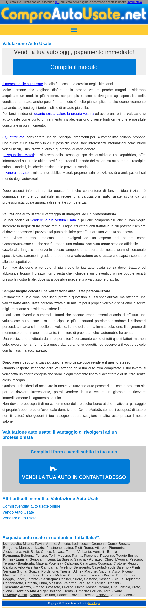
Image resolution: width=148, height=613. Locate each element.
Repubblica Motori (19, 155)
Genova (36, 559)
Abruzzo (95, 559)
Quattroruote (14, 137)
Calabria (71, 563)
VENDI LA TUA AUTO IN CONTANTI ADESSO (74, 477)
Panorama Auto (16, 173)
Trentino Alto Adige (31, 591)
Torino (70, 552)
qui (57, 2)
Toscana (11, 587)
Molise (60, 575)
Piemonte (116, 548)
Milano (28, 544)
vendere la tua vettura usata (53, 220)
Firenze (38, 587)
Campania (49, 567)
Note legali (94, 603)
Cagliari (65, 579)
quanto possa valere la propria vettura (64, 113)
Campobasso (78, 575)
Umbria (82, 591)
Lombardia (12, 544)
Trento (68, 591)
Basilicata (26, 563)
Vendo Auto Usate (18, 512)
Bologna (27, 555)
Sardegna (49, 579)
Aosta (22, 595)
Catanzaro (88, 563)
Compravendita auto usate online (31, 506)
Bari (119, 575)
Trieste (65, 571)
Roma (88, 548)
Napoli (110, 567)
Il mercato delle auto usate (22, 84)
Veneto (35, 595)
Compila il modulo (74, 67)
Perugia (96, 591)
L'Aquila (121, 559)
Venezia (102, 595)
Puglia (109, 575)
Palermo (70, 583)
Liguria (21, 559)
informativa (134, 2)
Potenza (55, 563)
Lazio (39, 548)
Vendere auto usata (19, 518)
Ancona (104, 571)
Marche (90, 571)
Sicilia (118, 579)
